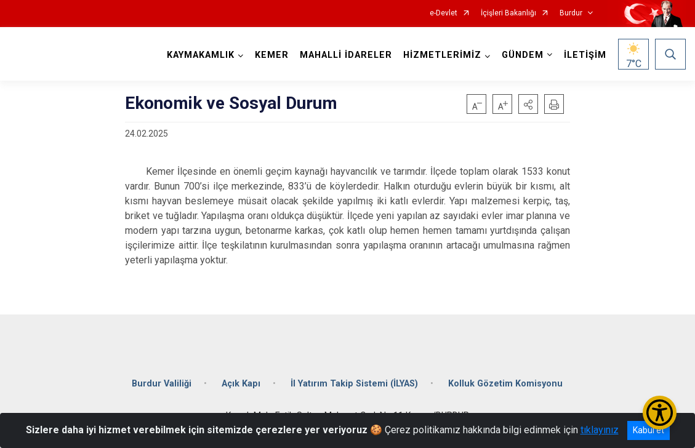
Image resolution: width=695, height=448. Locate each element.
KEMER (272, 55)
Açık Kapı (241, 383)
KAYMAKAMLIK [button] (201, 55)
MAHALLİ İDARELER (346, 55)
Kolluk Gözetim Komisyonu (505, 383)
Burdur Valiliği (161, 383)
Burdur (571, 13)
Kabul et (648, 430)
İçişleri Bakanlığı (508, 13)
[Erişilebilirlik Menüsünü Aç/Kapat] (660, 413)
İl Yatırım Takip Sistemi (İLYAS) (354, 383)
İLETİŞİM (585, 55)
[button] (528, 104)
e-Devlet (443, 13)
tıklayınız (600, 430)
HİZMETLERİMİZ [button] (442, 55)
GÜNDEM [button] (523, 55)
